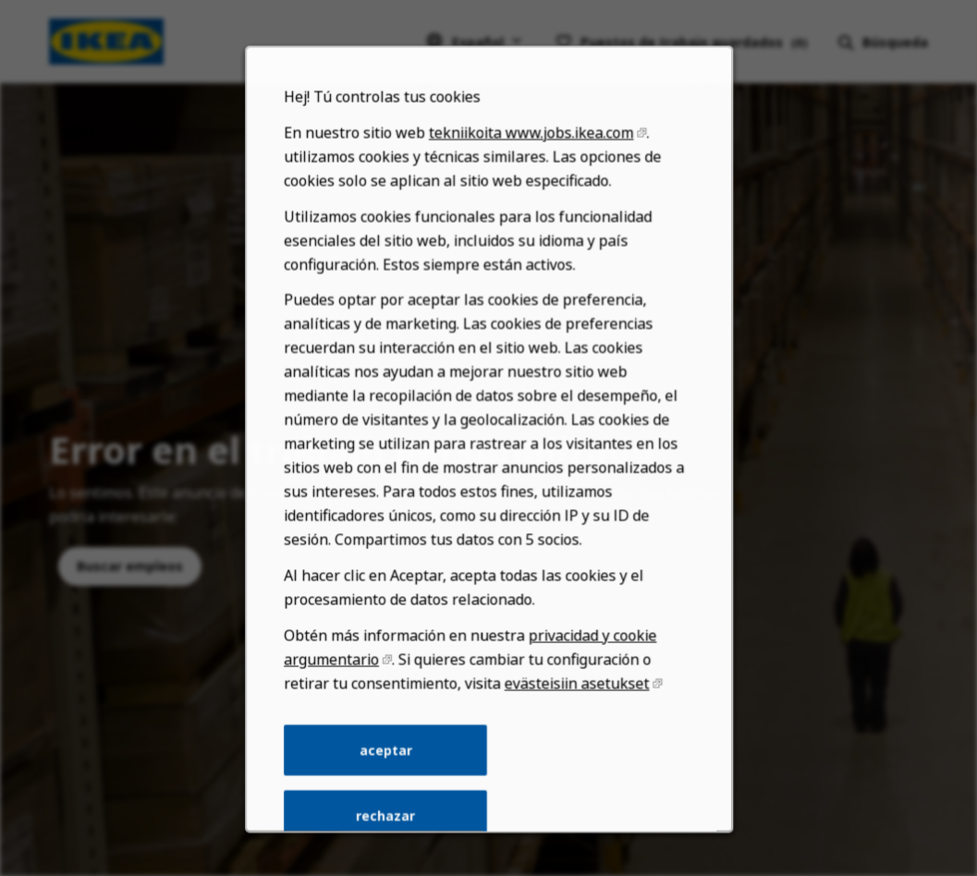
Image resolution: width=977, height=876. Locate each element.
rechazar (388, 828)
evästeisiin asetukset (574, 700)
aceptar (387, 765)
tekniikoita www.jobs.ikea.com (529, 166)
